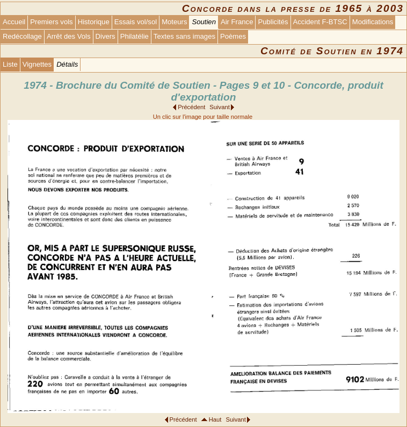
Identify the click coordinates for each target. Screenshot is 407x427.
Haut (215, 419)
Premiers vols (51, 22)
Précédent (191, 107)
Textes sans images (184, 36)
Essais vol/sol (135, 22)
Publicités (273, 22)
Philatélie (134, 36)
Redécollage (22, 36)
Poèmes (233, 36)
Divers (105, 36)
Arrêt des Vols (69, 36)
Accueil (14, 22)
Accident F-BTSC (320, 22)
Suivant (219, 107)
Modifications (373, 22)
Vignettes (37, 64)
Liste (10, 64)
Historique (94, 22)
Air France (237, 22)
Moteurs (174, 22)
